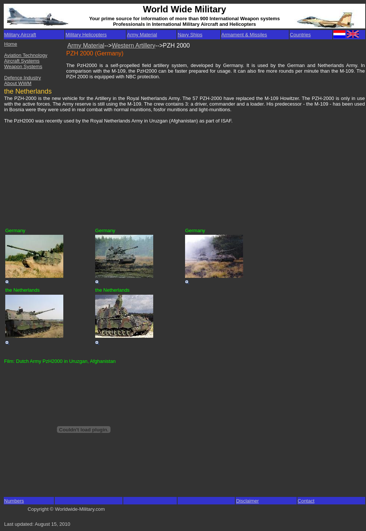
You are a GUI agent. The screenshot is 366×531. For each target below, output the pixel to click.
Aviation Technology (25, 55)
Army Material (142, 34)
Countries (300, 34)
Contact (306, 501)
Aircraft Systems (22, 61)
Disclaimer (247, 501)
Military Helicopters (86, 34)
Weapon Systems (23, 66)
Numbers (14, 501)
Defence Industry (22, 78)
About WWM (17, 83)
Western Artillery (133, 45)
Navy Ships (190, 34)
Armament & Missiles (244, 34)
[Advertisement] (61, 171)
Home (10, 44)
